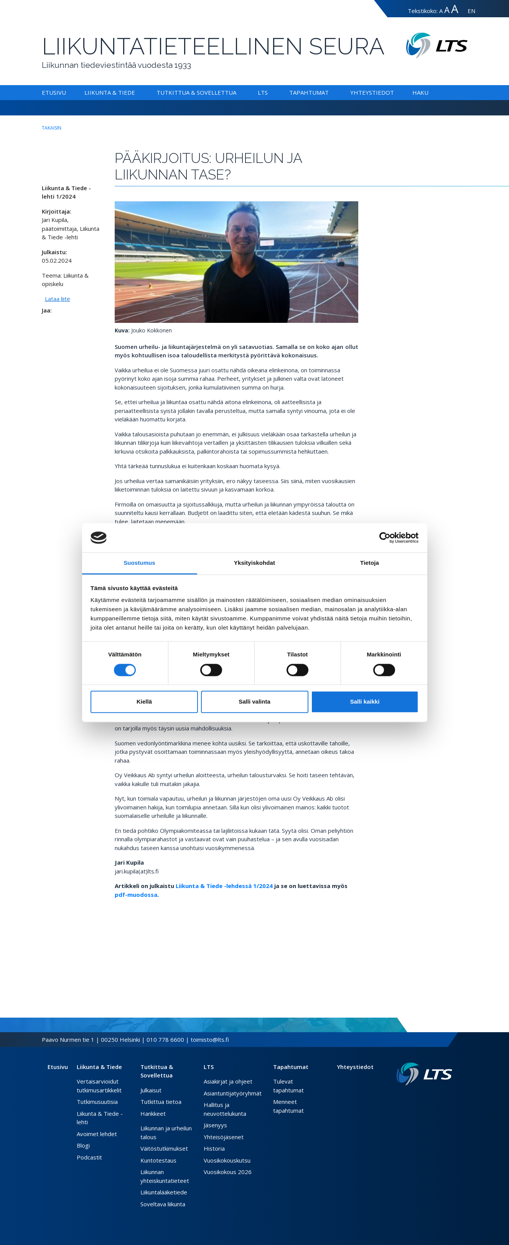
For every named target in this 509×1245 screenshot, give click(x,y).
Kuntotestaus (158, 1160)
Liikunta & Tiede (109, 92)
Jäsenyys (215, 1125)
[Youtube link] (449, 1098)
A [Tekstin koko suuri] (447, 10)
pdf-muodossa (136, 894)
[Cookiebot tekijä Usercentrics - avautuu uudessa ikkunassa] (384, 537)
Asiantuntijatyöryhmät (233, 1093)
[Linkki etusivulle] (424, 1074)
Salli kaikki (365, 702)
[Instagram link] (443, 1098)
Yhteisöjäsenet (224, 1137)
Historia (214, 1148)
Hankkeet (153, 1113)
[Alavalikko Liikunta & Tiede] (136, 92)
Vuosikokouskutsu (227, 1160)
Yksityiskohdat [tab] (254, 563)
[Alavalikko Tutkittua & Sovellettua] (237, 92)
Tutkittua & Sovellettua (196, 92)
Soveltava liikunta (162, 1204)
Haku (420, 92)
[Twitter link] (437, 1098)
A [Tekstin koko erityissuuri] (454, 8)
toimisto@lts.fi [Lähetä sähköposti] (210, 1039)
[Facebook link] (431, 1098)
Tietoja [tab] (369, 563)
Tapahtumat (309, 92)
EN (471, 11)
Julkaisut (150, 1090)
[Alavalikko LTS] (269, 92)
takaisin (51, 128)
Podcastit (89, 1157)
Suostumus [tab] (139, 563)
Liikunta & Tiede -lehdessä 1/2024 (224, 886)
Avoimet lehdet (97, 1134)
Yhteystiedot (372, 92)
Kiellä (144, 702)
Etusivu (54, 92)
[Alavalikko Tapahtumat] (330, 92)
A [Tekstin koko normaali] (441, 11)
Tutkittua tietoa (160, 1101)
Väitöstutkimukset (164, 1148)
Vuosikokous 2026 (228, 1172)
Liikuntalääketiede (163, 1192)
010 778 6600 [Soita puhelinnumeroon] (165, 1039)
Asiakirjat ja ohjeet (228, 1081)
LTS (263, 92)
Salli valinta (254, 702)
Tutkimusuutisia (97, 1101)
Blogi (83, 1145)
